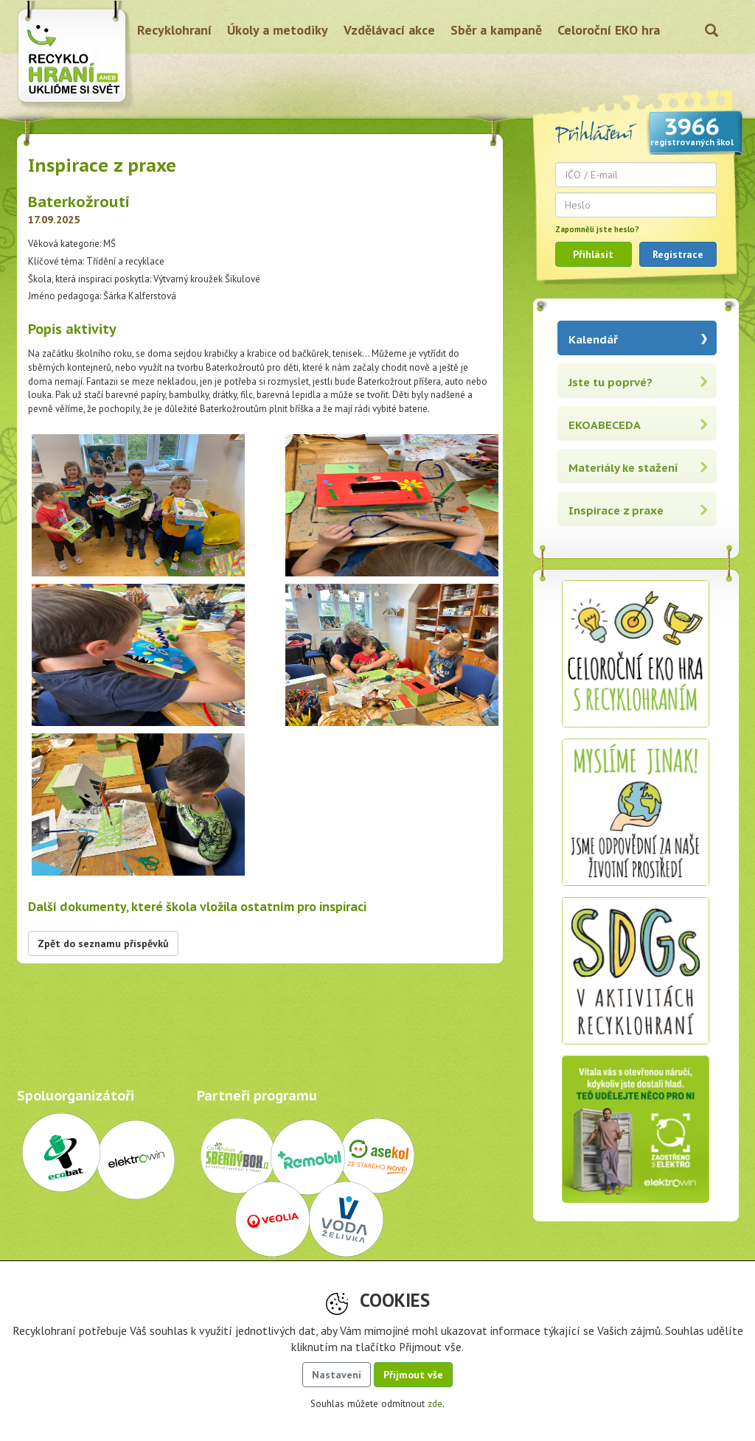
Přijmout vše (413, 1374)
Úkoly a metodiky (277, 29)
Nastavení (336, 1374)
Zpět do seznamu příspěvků (103, 943)
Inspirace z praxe (616, 510)
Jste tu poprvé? (610, 382)
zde (435, 1404)
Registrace (678, 254)
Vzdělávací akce (389, 29)
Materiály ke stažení (623, 468)
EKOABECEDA (604, 425)
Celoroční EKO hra (608, 29)
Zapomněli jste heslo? (597, 229)
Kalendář (593, 339)
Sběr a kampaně (496, 29)
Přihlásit (593, 254)
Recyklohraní (174, 29)
